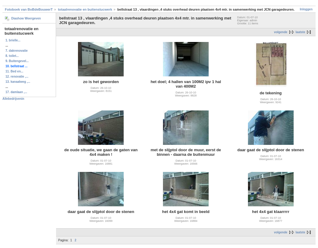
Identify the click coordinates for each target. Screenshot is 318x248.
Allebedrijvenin (13, 98)
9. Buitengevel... (17, 61)
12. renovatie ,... (16, 76)
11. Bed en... (14, 71)
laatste (300, 32)
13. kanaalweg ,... (17, 81)
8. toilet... (12, 56)
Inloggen (306, 9)
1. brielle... (12, 40)
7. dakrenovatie (16, 50)
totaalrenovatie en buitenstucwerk (85, 9)
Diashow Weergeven (26, 18)
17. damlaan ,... (16, 92)
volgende (280, 32)
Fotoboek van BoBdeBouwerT (29, 9)
